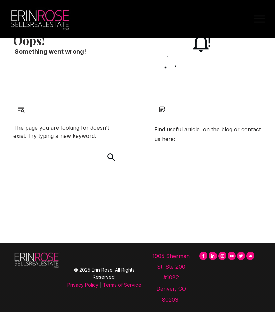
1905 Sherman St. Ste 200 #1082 (171, 266)
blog (226, 129)
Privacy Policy (83, 285)
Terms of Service (122, 285)
